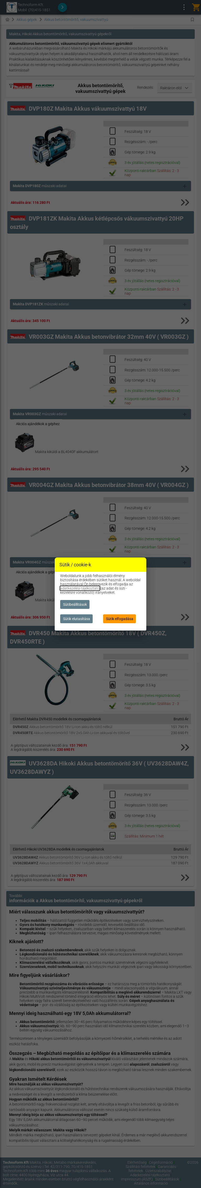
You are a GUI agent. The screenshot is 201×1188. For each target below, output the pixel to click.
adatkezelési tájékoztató (80, 588)
